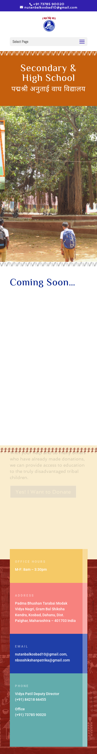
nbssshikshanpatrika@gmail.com (42, 660)
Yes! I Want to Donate (43, 486)
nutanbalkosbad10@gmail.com (40, 654)
